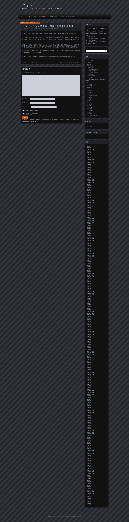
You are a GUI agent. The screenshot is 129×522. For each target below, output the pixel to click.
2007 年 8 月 (90, 496)
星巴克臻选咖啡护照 (92, 95)
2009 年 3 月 (90, 465)
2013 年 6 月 (90, 381)
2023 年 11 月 (90, 181)
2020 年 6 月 (90, 243)
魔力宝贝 (89, 114)
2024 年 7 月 (90, 167)
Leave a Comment (53, 28)
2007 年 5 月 (90, 501)
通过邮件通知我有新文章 (31, 114)
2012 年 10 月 (90, 394)
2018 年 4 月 (90, 285)
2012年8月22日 (35, 22)
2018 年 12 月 (90, 273)
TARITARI (40, 28)
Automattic (78, 516)
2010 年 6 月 (90, 440)
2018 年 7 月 (90, 280)
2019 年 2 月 (90, 270)
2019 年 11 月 (90, 255)
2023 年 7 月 (90, 187)
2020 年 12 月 (90, 237)
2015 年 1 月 (90, 349)
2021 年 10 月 (90, 222)
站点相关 (89, 105)
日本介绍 (89, 90)
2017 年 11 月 (90, 293)
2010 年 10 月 (90, 434)
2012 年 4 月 (90, 404)
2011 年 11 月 (90, 412)
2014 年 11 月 (90, 353)
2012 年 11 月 (90, 392)
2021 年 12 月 (90, 219)
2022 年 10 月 (90, 202)
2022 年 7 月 (90, 207)
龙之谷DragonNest (92, 115)
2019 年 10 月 (90, 257)
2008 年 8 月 (90, 477)
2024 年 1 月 (90, 177)
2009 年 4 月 (90, 463)
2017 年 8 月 (90, 298)
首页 (21, 16)
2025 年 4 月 (90, 152)
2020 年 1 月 (90, 252)
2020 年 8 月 (90, 242)
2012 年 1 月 (90, 409)
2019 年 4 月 (90, 267)
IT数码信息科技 (91, 66)
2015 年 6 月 (90, 341)
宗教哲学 (89, 85)
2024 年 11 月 (90, 161)
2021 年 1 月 (90, 235)
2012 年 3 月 (90, 405)
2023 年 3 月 (90, 194)
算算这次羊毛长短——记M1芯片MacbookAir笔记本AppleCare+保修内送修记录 (96, 33)
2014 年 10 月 (90, 354)
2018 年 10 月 (90, 276)
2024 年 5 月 (90, 171)
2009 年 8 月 (90, 457)
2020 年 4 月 (90, 247)
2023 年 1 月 (90, 197)
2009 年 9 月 (90, 455)
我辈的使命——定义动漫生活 (30, 62)
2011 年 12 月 (90, 410)
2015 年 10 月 (90, 334)
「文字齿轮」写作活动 (93, 72)
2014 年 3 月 (90, 366)
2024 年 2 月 (90, 176)
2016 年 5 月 (90, 323)
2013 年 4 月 (90, 384)
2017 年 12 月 (90, 291)
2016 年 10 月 (90, 314)
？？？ (27, 5)
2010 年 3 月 (90, 445)
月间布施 (89, 97)
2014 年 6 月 (90, 361)
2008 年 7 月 (90, 478)
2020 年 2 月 (90, 250)
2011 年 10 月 (90, 414)
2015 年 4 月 (90, 344)
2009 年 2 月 (90, 467)
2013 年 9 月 (90, 376)
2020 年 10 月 (90, 240)
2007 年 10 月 (90, 493)
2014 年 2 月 (90, 367)
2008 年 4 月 (90, 483)
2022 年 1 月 (90, 217)
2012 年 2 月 (90, 407)
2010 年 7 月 (90, 439)
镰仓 (47, 28)
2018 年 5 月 (90, 283)
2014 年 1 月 (90, 369)
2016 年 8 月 (90, 318)
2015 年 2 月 (90, 348)
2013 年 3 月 (90, 386)
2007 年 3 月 (90, 505)
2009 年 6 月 (90, 460)
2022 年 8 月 (90, 205)
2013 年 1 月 (90, 389)
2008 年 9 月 (90, 475)
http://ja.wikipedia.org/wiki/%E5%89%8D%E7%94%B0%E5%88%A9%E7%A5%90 (52, 56)
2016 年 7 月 (90, 319)
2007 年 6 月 (90, 500)
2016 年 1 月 (90, 329)
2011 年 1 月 (90, 429)
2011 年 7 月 (90, 419)
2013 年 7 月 (90, 379)
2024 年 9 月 (90, 164)
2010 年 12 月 (90, 430)
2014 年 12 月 (90, 351)
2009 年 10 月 (90, 453)
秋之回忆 (89, 102)
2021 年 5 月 (90, 228)
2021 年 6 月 (90, 227)
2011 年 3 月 (90, 425)
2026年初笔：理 (91, 37)
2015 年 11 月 (90, 333)
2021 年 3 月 (90, 232)
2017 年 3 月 (90, 306)
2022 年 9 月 (90, 204)
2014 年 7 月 (90, 359)
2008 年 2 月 (90, 486)
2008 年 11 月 (90, 472)
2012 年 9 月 (90, 396)
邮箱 (23, 102)
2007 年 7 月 (90, 498)
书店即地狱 (90, 74)
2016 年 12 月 (90, 311)
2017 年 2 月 (90, 308)
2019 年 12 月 (90, 253)
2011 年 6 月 (90, 420)
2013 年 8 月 (90, 377)
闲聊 (88, 112)
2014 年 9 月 (90, 356)
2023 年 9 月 (90, 184)
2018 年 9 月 (90, 278)
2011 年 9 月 (90, 415)
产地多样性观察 (91, 76)
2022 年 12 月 (90, 199)
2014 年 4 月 (90, 364)
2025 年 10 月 (90, 149)
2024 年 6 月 (90, 169)
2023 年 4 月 (90, 192)
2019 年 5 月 (90, 265)
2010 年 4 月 (90, 443)
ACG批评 (89, 126)
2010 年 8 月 (90, 437)
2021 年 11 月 (90, 220)
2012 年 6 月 (90, 400)
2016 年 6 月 (90, 321)
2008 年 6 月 (90, 480)
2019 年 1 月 (90, 271)
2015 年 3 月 (90, 346)
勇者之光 (89, 77)
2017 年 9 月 (90, 296)
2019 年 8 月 (90, 260)
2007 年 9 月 (90, 495)
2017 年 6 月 (90, 301)
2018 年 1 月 (90, 290)
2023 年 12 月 (90, 179)
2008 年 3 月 (90, 485)
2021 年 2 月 (90, 233)
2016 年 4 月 (90, 324)
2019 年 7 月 (90, 262)
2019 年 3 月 (90, 268)
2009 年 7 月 (90, 458)
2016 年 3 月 (90, 326)
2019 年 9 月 (90, 258)
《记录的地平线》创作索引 (68, 16)
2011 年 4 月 (90, 424)
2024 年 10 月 (90, 162)
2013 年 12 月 (90, 371)
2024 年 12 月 (90, 159)
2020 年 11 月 (90, 238)
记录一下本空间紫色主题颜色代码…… (69, 62)
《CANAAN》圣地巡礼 (93, 69)
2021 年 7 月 (90, 225)
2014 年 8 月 (90, 357)
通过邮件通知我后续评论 (31, 110)
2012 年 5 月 (90, 402)
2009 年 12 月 (90, 450)
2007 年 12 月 (90, 490)
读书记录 (89, 109)
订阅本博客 (42, 16)
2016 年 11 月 (90, 313)
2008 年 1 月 (90, 488)
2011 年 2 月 (90, 427)
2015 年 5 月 (90, 343)
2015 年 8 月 (90, 338)
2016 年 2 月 (90, 328)
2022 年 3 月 (90, 214)
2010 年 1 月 (90, 448)
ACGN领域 (30, 28)
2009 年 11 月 (90, 452)
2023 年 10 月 (90, 182)
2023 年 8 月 (90, 185)
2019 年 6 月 (90, 263)
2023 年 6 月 (90, 189)
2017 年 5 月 (90, 303)
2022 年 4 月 (90, 212)
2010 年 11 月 (90, 432)
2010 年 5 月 (90, 442)
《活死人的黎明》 (91, 71)
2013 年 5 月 (90, 382)
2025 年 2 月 (90, 156)
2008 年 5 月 (90, 481)
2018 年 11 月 (90, 275)
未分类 (89, 99)
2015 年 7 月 (90, 339)
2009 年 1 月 (90, 468)
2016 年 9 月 (90, 316)
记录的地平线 (90, 107)
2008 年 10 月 (90, 473)
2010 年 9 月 (90, 435)
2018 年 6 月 (90, 281)
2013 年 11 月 (90, 372)
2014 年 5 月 (90, 362)
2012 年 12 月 (90, 391)
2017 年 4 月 (90, 305)
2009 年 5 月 (90, 462)
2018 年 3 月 (90, 286)
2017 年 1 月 (90, 310)
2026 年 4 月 (90, 146)
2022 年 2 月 (90, 215)
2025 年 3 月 (90, 154)
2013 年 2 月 (90, 387)
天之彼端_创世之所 (92, 84)
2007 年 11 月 (90, 491)
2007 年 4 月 (90, 503)
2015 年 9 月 (90, 336)
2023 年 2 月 (90, 195)
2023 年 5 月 (90, 190)
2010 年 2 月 (90, 447)
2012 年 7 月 (90, 399)
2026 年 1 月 (90, 147)
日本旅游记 (90, 92)
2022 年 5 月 (90, 210)
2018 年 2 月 (90, 288)
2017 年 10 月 (90, 295)
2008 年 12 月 (90, 470)
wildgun (27, 22)
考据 (44, 28)
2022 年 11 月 (90, 200)
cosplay (89, 64)
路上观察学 (90, 110)
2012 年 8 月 (90, 397)
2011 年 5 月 (90, 422)
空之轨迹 (89, 104)
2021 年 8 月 (90, 224)
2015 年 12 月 (90, 331)
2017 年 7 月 (90, 300)
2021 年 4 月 (90, 230)
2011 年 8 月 (90, 417)
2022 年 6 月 (90, 209)
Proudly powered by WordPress (55, 516)
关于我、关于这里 (31, 16)
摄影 (88, 89)
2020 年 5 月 (90, 245)
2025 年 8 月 (90, 151)
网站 (23, 106)
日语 (88, 94)
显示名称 (24, 99)
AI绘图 (89, 62)
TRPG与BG (90, 67)
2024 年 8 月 (90, 166)
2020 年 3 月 (90, 248)
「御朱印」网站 (53, 16)
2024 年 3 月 (90, 174)
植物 (88, 100)
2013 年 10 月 (90, 374)
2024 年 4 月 (90, 172)
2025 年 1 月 (90, 157)
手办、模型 (90, 87)
